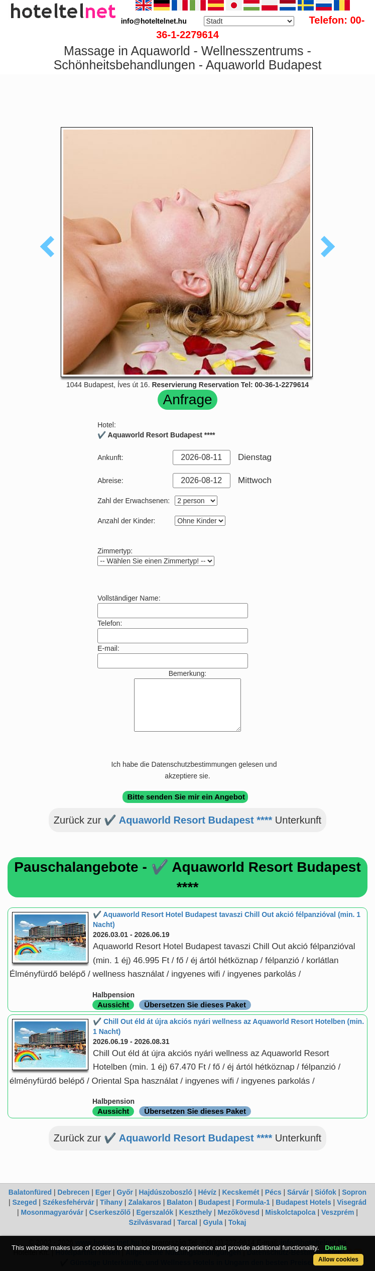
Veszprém (337, 1212)
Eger (103, 1192)
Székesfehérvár (68, 1202)
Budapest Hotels (303, 1202)
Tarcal (187, 1222)
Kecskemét (240, 1192)
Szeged (24, 1202)
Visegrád (351, 1202)
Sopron (354, 1192)
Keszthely (195, 1212)
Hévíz (207, 1192)
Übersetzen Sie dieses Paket (195, 1004)
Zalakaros (144, 1202)
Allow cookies (338, 1259)
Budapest (214, 1202)
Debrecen (74, 1192)
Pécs (273, 1192)
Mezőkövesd (239, 1212)
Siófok (325, 1192)
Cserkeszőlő (110, 1212)
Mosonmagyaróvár (52, 1212)
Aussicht (113, 1004)
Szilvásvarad (150, 1222)
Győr (124, 1192)
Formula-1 (253, 1202)
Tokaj (237, 1222)
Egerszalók (154, 1212)
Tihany (111, 1202)
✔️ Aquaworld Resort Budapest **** (188, 820)
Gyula (213, 1222)
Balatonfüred (30, 1192)
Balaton (179, 1202)
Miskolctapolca (290, 1212)
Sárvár (298, 1192)
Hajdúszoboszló (165, 1192)
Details (336, 1247)
